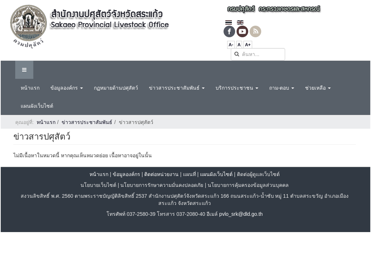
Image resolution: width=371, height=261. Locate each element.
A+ (248, 44)
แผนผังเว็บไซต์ (37, 106)
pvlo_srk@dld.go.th (241, 214)
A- (231, 44)
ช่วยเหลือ (318, 88)
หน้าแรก (30, 88)
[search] (258, 54)
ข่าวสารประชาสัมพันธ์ (177, 88)
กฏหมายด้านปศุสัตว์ (116, 88)
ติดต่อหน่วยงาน (161, 174)
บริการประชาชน (237, 88)
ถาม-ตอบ (282, 88)
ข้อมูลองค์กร (66, 88)
